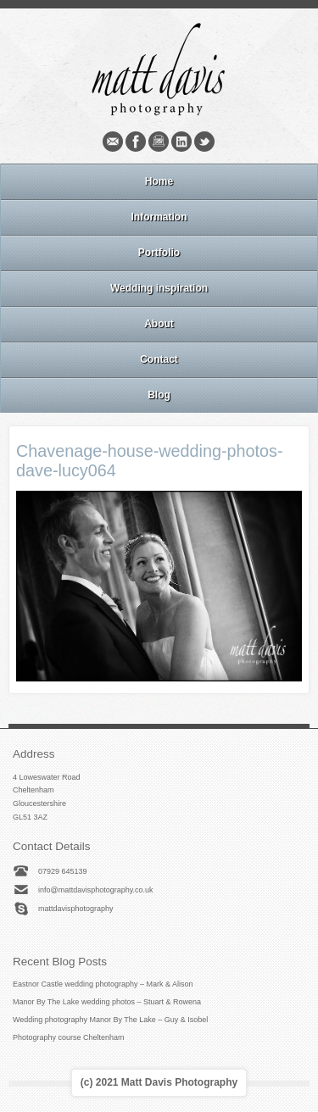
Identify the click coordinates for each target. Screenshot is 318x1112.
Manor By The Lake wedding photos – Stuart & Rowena (107, 1002)
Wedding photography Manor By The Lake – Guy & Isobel (110, 1019)
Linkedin (181, 141)
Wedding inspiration (159, 288)
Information (159, 217)
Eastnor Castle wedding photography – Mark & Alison (103, 984)
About (159, 324)
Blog (159, 395)
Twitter (204, 141)
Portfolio (159, 253)
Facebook (136, 141)
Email (113, 141)
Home (159, 181)
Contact (159, 359)
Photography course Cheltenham (69, 1037)
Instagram (158, 141)
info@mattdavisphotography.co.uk (95, 890)
